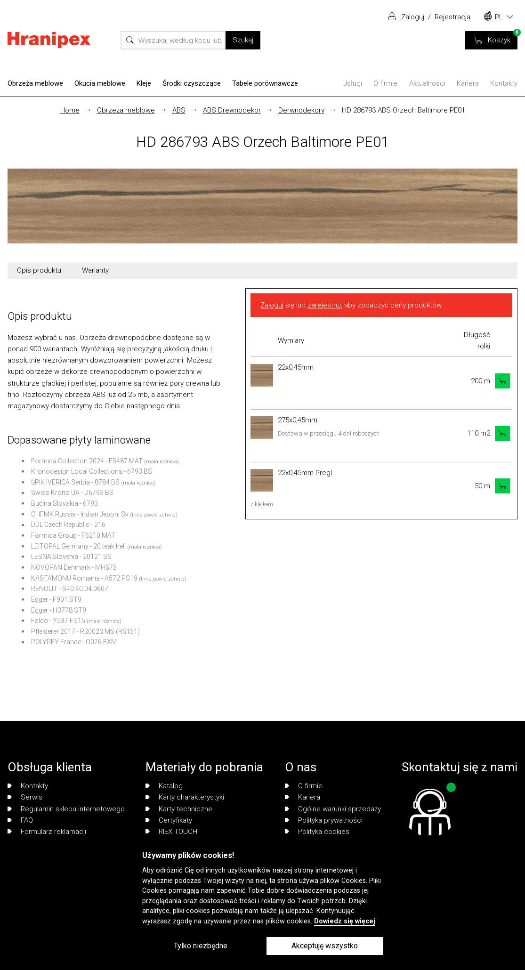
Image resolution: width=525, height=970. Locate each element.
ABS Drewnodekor (232, 110)
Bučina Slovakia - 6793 (64, 503)
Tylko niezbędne (200, 945)
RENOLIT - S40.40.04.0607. (70, 588)
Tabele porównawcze (265, 83)
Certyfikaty (168, 820)
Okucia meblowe (99, 83)
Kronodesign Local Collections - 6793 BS (91, 471)
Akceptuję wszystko (324, 945)
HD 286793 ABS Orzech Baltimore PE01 (403, 110)
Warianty (95, 270)
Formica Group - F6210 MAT (73, 535)
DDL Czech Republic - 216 (68, 524)
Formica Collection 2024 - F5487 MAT (87, 461)
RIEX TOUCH (171, 831)
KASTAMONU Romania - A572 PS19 (84, 578)
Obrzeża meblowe (35, 83)
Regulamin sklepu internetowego (66, 809)
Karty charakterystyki (184, 797)
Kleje (144, 83)
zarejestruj (324, 305)
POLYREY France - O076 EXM (74, 642)
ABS (179, 110)
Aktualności (427, 83)
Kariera (468, 83)
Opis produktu (39, 270)
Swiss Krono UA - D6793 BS (72, 492)
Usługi (352, 83)
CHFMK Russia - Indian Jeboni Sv (80, 514)
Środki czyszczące (191, 83)
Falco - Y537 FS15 (58, 620)
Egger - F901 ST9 (56, 599)
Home (70, 110)
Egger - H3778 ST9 (58, 610)
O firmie (385, 83)
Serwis (25, 797)
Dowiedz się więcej (344, 921)
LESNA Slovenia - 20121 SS (71, 556)
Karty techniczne (178, 809)
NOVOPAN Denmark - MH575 (74, 567)
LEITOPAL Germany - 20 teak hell (78, 546)
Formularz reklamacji (47, 831)
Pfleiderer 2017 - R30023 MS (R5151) (85, 631)
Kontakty (503, 83)
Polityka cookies (317, 831)
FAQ (20, 820)
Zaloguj (412, 17)
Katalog (164, 786)
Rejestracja (452, 17)
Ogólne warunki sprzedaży (333, 809)
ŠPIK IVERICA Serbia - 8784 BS (75, 482)
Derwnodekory (301, 110)
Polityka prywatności (324, 820)
